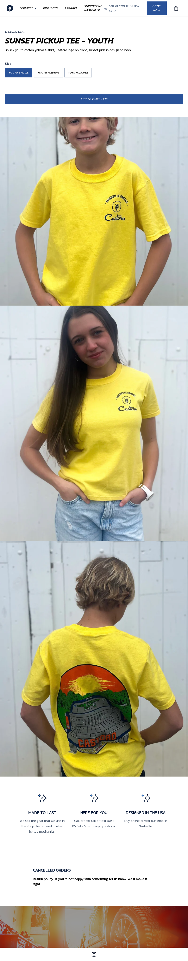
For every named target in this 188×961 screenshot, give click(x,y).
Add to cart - (94, 99)
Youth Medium (48, 72)
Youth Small (18, 72)
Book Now (156, 8)
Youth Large (78, 72)
